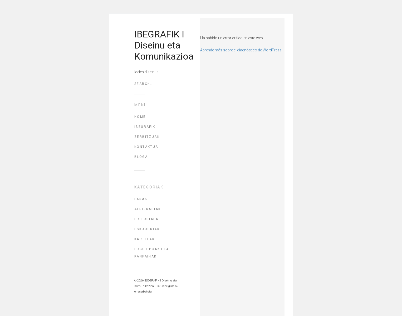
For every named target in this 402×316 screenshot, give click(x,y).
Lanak (140, 199)
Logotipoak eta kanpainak (151, 252)
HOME (140, 117)
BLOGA (141, 157)
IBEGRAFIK (144, 127)
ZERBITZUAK (147, 137)
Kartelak (144, 239)
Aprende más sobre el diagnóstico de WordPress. (241, 50)
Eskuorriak (147, 229)
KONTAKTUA (146, 147)
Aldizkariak (147, 209)
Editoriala (146, 219)
